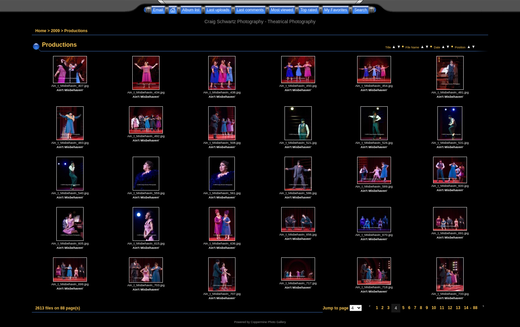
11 (442, 307)
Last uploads (218, 10)
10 (433, 307)
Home (40, 30)
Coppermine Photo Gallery (268, 322)
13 (458, 307)
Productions (76, 30)
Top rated (308, 10)
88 (475, 307)
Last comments (250, 10)
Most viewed (282, 10)
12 (450, 307)
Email (158, 10)
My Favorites (335, 10)
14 (466, 307)
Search (360, 10)
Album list (191, 10)
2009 (55, 30)
